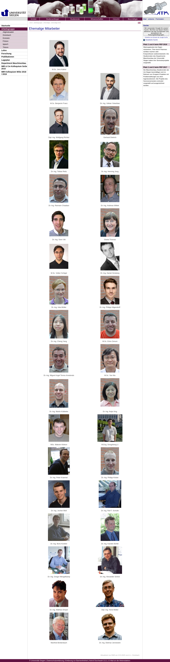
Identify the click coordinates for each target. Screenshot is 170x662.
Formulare (160, 19)
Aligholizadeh (8, 32)
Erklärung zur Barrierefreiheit (76, 661)
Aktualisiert (104, 655)
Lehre (4, 50)
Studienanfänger (52, 19)
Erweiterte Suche (152, 40)
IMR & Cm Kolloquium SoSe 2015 (14, 67)
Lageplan (5, 60)
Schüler (34, 19)
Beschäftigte (133, 19)
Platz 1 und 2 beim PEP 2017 (155, 67)
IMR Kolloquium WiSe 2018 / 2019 (13, 73)
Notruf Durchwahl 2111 (98, 661)
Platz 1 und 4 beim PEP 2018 (155, 44)
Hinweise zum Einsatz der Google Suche (156, 37)
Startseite (5, 26)
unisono (151, 19)
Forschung (6, 53)
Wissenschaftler (97, 19)
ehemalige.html (56, 22)
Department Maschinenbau (13, 63)
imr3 (31, 22)
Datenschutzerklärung (55, 661)
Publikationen (7, 57)
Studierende (75, 19)
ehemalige (46, 22)
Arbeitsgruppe (8, 29)
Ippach (5, 44)
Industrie (116, 19)
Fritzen (5, 41)
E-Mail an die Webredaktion (119, 661)
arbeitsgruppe (38, 22)
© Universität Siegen (37, 661)
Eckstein (6, 38)
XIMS (113, 655)
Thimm (5, 47)
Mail (144, 19)
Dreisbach (7, 35)
